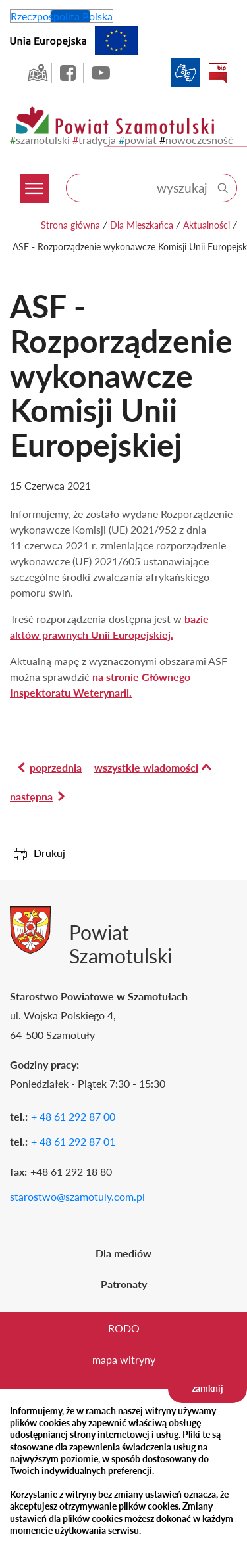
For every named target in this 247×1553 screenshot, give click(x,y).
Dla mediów (123, 1253)
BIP (217, 72)
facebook (69, 72)
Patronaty (124, 1284)
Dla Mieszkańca (141, 225)
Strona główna (70, 225)
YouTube (100, 72)
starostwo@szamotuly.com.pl (77, 1196)
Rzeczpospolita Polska (62, 16)
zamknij (207, 1388)
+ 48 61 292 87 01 (73, 1141)
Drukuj (49, 852)
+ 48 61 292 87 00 (73, 1116)
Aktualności (206, 225)
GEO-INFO (37, 72)
